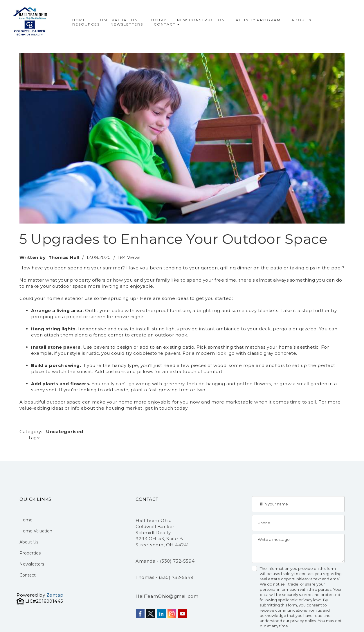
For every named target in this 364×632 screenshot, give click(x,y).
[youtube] (182, 613)
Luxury (157, 20)
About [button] (301, 20)
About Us (28, 542)
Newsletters (127, 24)
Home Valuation (117, 20)
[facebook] (140, 613)
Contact (166, 24)
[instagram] (171, 613)
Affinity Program (258, 20)
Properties (30, 553)
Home (79, 20)
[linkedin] (161, 613)
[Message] (298, 548)
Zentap (55, 595)
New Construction (201, 20)
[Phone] (298, 523)
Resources (86, 24)
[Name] (298, 504)
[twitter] (150, 613)
